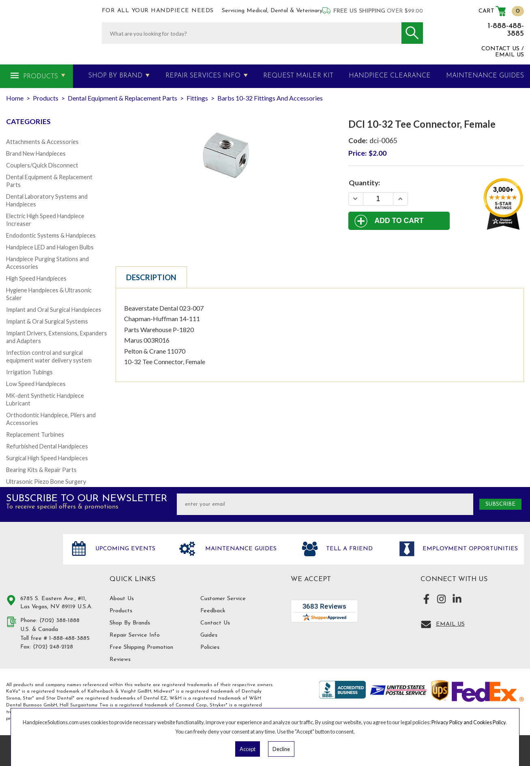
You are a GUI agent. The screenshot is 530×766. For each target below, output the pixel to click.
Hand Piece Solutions (29, 557)
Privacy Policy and (452, 722)
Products (40, 76)
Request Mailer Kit (298, 76)
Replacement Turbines (35, 434)
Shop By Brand (115, 76)
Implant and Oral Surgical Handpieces (53, 309)
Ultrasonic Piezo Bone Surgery (46, 481)
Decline (281, 749)
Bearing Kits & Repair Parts (41, 469)
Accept (247, 749)
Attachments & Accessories (42, 141)
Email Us (450, 624)
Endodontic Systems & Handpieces (51, 235)
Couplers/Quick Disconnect (42, 165)
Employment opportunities (469, 549)
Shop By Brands (129, 623)
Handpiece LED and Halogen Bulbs (50, 247)
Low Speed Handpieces (36, 383)
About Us (121, 599)
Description (151, 277)
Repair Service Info (134, 635)
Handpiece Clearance (390, 76)
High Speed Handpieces (36, 278)
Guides (208, 635)
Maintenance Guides (240, 549)
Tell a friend (348, 549)
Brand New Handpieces (36, 153)
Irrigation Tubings (29, 372)
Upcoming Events (124, 549)
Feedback (212, 611)
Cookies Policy (489, 722)
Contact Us (215, 623)
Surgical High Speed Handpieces (47, 458)
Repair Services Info (202, 76)
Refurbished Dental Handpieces (47, 446)
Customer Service (223, 599)
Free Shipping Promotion (141, 647)
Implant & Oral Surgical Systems (47, 321)
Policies (209, 647)
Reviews (120, 660)
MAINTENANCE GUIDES (485, 76)
